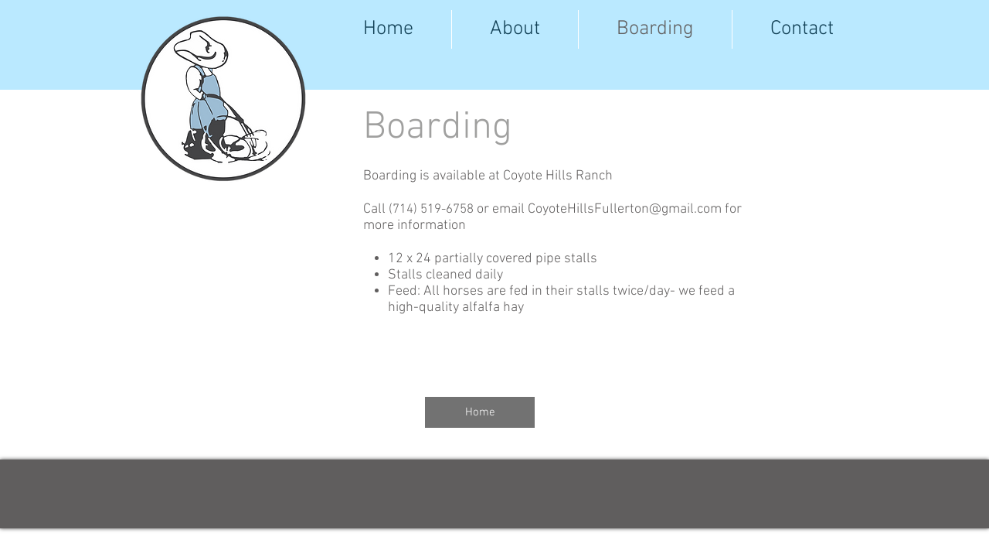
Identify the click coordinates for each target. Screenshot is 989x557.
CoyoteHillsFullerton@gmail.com (625, 209)
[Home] (480, 412)
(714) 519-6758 (431, 209)
